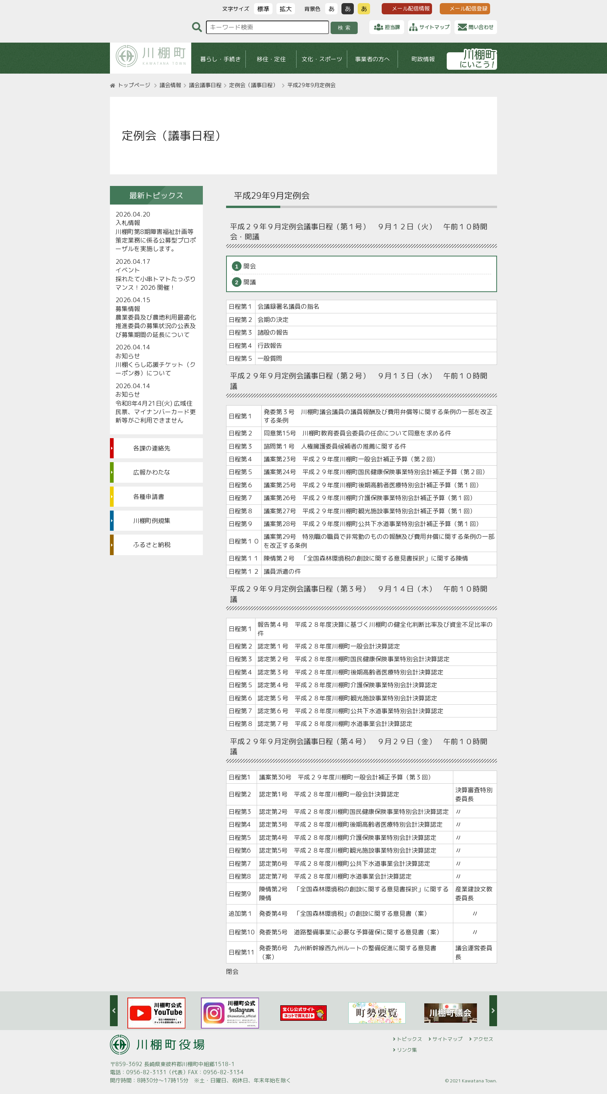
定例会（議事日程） (253, 85)
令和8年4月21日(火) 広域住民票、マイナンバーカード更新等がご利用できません (155, 412)
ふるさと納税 (151, 544)
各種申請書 (148, 496)
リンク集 (407, 1049)
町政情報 (423, 59)
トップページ (134, 85)
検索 (345, 28)
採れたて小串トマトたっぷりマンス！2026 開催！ (155, 283)
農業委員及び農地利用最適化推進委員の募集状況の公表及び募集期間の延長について (155, 326)
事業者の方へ (372, 59)
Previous (114, 1010)
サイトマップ (447, 1039)
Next (493, 1010)
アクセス (483, 1039)
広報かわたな (151, 472)
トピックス (409, 1039)
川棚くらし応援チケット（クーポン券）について (155, 368)
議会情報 (170, 85)
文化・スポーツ (322, 59)
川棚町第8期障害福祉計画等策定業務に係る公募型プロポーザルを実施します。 (155, 240)
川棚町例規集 (151, 520)
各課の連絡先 (151, 448)
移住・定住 (271, 59)
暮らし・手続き (220, 59)
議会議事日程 (205, 85)
